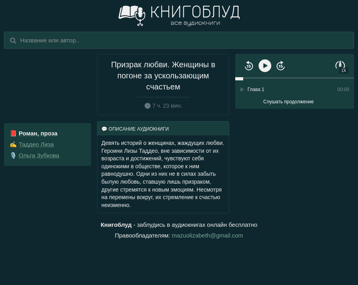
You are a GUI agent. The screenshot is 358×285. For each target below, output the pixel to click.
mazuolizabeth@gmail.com (207, 235)
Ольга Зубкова (39, 155)
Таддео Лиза (36, 144)
